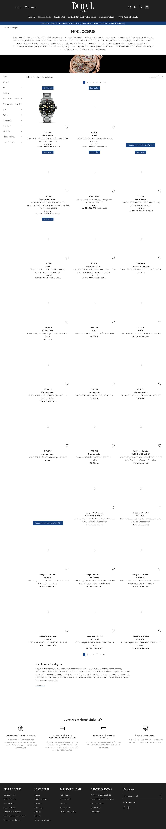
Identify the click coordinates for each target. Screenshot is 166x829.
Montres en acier (10, 809)
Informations (101, 791)
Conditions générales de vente (102, 801)
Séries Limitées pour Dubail (82, 17)
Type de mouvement (12, 104)
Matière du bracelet (12, 98)
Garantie (12, 131)
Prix (12, 87)
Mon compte (95, 814)
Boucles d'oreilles (41, 801)
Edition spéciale (12, 137)
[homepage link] (83, 7)
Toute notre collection (12, 822)
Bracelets (37, 805)
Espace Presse (65, 809)
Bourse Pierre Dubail (67, 814)
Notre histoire (65, 797)
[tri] (156, 77)
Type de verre (12, 142)
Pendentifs (38, 809)
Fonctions (12, 126)
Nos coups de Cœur (128, 17)
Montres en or (9, 805)
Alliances (37, 818)
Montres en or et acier (12, 814)
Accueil (6, 28)
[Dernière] (104, 82)
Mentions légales (97, 805)
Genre (12, 77)
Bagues (37, 797)
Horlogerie (44, 17)
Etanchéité (12, 120)
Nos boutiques (96, 809)
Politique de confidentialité (101, 797)
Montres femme (10, 801)
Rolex (31, 17)
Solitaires (37, 814)
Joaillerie (59, 17)
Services (63, 805)
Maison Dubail (106, 17)
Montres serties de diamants (14, 818)
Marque (12, 82)
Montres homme (10, 797)
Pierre (12, 115)
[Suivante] (100, 82)
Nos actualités (65, 801)
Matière (12, 93)
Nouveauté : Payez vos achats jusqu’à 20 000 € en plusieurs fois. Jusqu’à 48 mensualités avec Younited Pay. (83, 23)
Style (12, 109)
